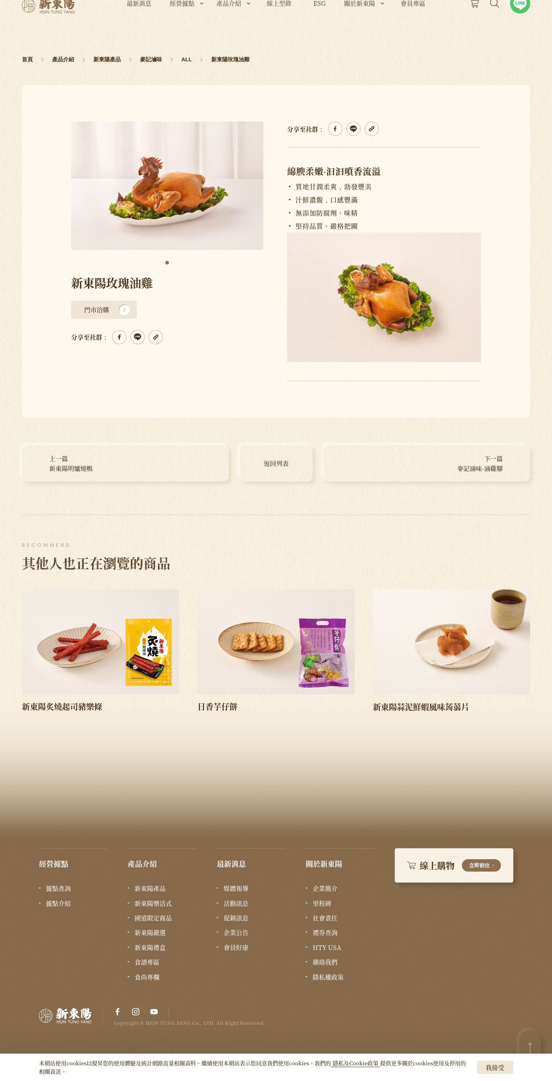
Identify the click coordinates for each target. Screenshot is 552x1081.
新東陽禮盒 (150, 947)
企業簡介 (325, 888)
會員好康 (236, 947)
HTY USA (327, 947)
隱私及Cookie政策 (355, 1063)
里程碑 (322, 903)
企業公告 (236, 932)
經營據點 (182, 26)
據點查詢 (58, 888)
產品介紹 (228, 26)
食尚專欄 (147, 977)
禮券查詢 (325, 932)
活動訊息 (236, 903)
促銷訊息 (236, 918)
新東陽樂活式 (153, 903)
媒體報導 (236, 888)
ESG (319, 26)
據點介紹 (58, 903)
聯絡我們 (325, 962)
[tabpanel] (167, 185)
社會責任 (325, 918)
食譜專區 (147, 962)
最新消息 (139, 26)
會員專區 (413, 26)
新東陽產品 (150, 888)
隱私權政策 (328, 977)
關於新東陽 (359, 26)
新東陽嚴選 (150, 932)
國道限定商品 (153, 918)
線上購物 (454, 865)
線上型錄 (279, 26)
